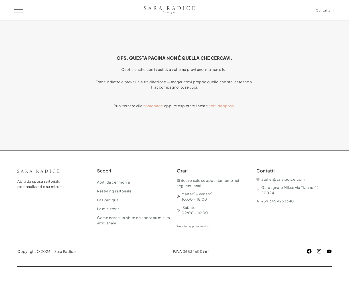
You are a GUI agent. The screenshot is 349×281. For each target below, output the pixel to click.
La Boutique (108, 200)
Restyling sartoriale (114, 191)
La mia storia (108, 208)
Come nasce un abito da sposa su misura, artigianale (134, 220)
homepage (153, 105)
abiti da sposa (221, 105)
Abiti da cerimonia (113, 182)
